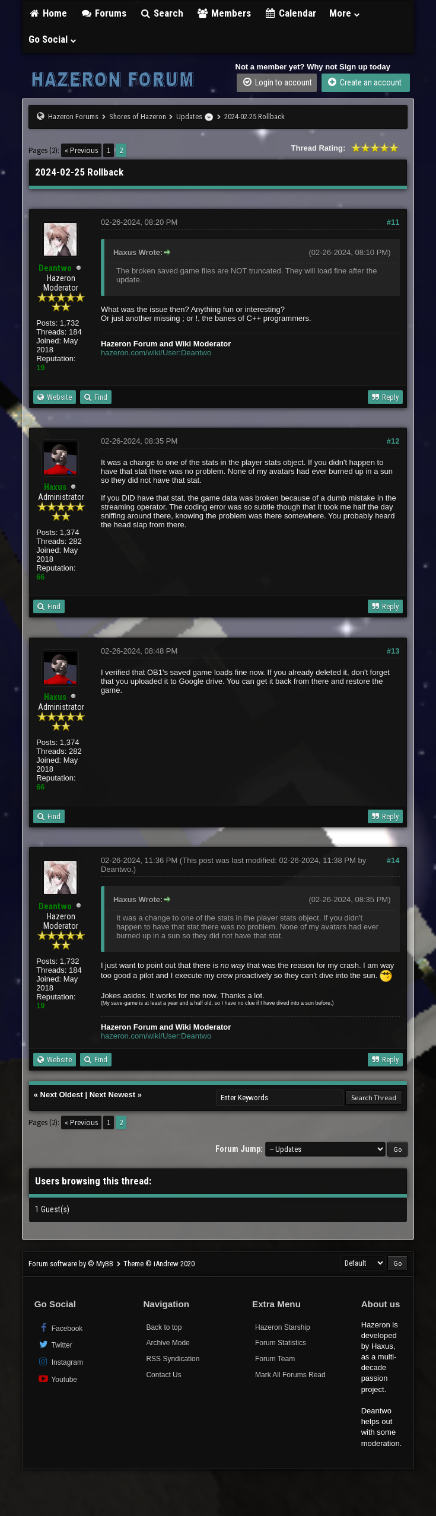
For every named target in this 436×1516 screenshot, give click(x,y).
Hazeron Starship (282, 1327)
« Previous (81, 150)
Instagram (60, 1361)
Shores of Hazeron (137, 116)
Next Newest (112, 1094)
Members (223, 13)
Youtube (57, 1379)
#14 (393, 860)
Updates (189, 116)
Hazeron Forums (73, 116)
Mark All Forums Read (290, 1375)
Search (161, 13)
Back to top (164, 1327)
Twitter (54, 1344)
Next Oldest (61, 1094)
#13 (393, 650)
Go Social (53, 39)
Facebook (60, 1328)
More (345, 13)
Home (48, 13)
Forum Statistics (280, 1343)
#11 (393, 222)
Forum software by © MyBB (71, 1263)
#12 (393, 441)
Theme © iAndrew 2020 (159, 1263)
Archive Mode (167, 1343)
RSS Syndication (172, 1359)
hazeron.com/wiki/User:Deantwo (156, 352)
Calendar (290, 13)
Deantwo (116, 869)
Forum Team (275, 1359)
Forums (103, 13)
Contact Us (163, 1375)
